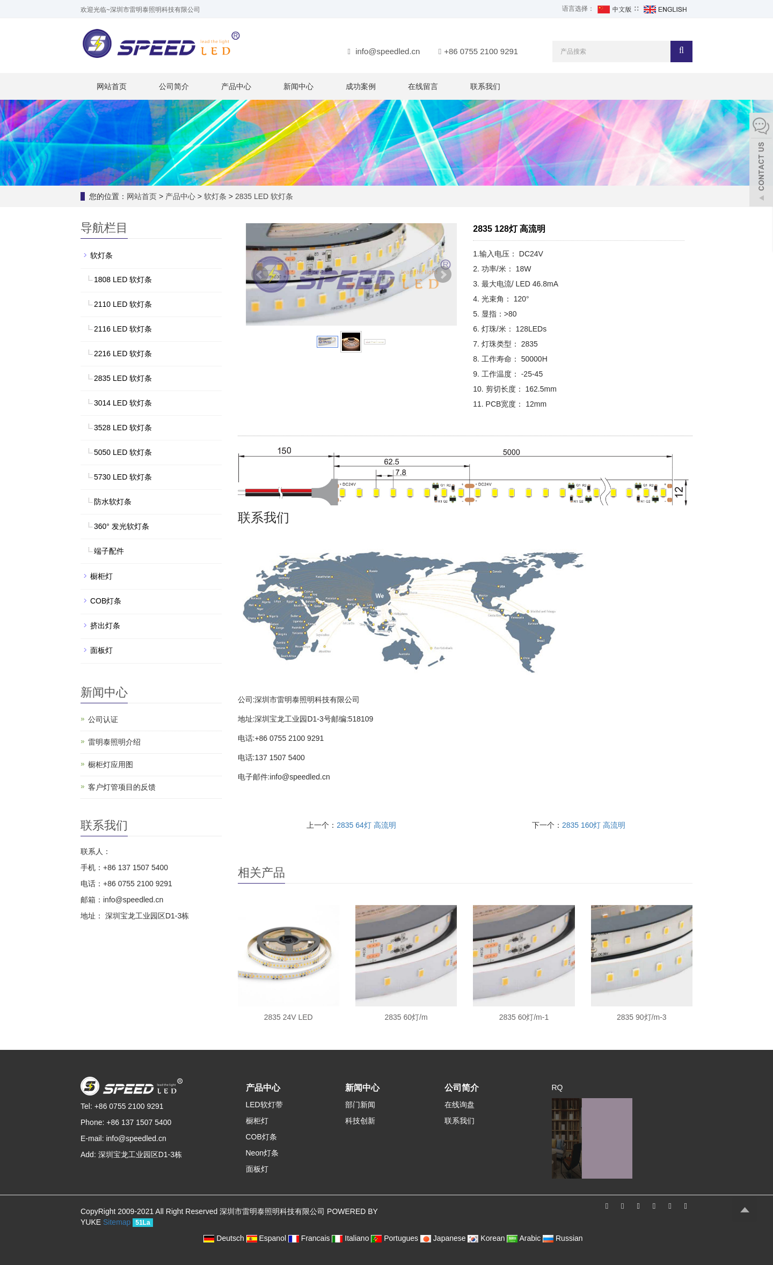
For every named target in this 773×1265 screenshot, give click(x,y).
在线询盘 (459, 1104)
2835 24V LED (288, 1017)
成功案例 (361, 86)
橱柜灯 (101, 576)
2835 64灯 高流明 (366, 825)
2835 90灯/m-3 (642, 1017)
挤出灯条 (105, 625)
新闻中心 (298, 86)
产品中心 (236, 86)
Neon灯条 (262, 1153)
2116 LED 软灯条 (123, 329)
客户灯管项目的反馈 (122, 787)
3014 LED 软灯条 (123, 403)
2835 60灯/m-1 (524, 1017)
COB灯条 (105, 601)
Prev (259, 274)
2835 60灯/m (405, 1017)
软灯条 (215, 196)
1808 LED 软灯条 (123, 279)
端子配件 (109, 551)
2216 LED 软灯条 (123, 353)
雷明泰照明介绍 (114, 742)
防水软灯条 (113, 501)
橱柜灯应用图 (110, 764)
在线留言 (423, 86)
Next (442, 274)
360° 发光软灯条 (121, 526)
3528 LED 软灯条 (123, 427)
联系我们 (485, 86)
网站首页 (112, 86)
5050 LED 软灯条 (123, 452)
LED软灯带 (264, 1104)
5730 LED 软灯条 (123, 477)
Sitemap (116, 1222)
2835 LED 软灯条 (263, 196)
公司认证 (103, 719)
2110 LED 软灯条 (123, 304)
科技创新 (360, 1120)
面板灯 (101, 650)
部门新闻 (360, 1104)
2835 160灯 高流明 (593, 825)
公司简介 (174, 86)
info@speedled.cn (387, 51)
